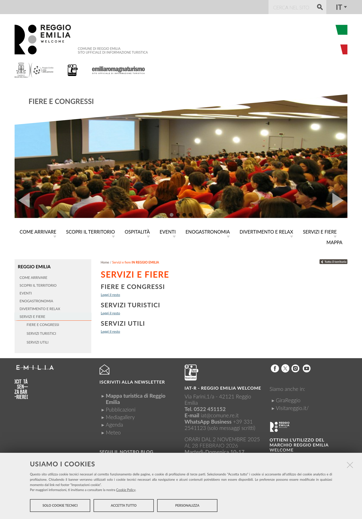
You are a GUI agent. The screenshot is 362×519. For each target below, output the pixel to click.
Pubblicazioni (120, 408)
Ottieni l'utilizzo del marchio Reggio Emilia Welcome (298, 443)
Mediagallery (120, 416)
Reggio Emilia (34, 265)
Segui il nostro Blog (126, 450)
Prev (22, 200)
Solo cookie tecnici (60, 506)
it (339, 7)
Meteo (113, 431)
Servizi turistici (130, 304)
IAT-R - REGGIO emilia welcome (223, 386)
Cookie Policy (125, 490)
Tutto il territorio (334, 261)
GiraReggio (288, 399)
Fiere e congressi (61, 101)
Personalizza (187, 506)
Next (339, 200)
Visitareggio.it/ (292, 406)
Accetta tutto (124, 506)
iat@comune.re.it (220, 414)
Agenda (114, 423)
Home (105, 261)
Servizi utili (123, 322)
